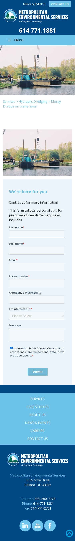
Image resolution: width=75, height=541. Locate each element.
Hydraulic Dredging (33, 101)
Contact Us (60, 4)
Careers (37, 431)
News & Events (34, 4)
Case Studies (37, 407)
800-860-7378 (45, 499)
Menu (15, 40)
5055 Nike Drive (38, 480)
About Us (37, 415)
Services (9, 101)
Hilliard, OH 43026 (37, 485)
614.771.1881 (37, 30)
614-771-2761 (41, 508)
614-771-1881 (43, 503)
